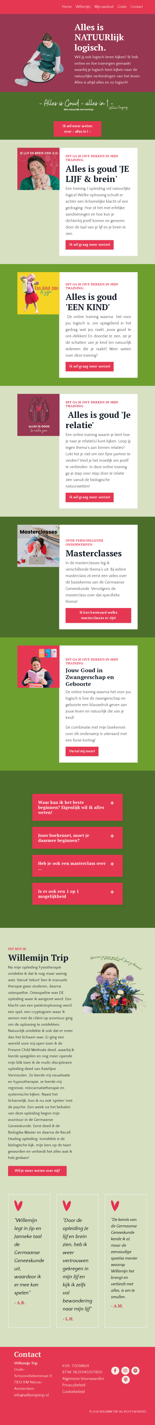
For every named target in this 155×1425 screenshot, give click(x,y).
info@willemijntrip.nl (31, 1401)
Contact (137, 7)
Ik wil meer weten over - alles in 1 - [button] (77, 129)
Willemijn (83, 7)
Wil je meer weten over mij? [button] (37, 1177)
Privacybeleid (73, 1391)
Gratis (122, 7)
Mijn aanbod (103, 7)
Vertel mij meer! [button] (82, 753)
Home (67, 7)
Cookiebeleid (73, 1398)
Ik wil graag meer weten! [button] (89, 245)
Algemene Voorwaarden (83, 1385)
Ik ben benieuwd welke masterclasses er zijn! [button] (98, 617)
